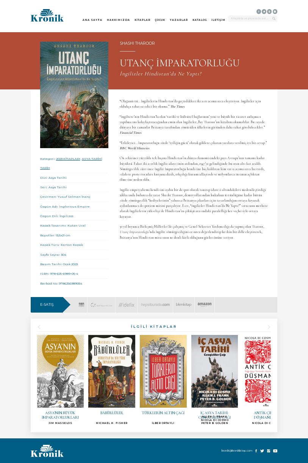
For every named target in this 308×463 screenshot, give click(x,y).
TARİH (45, 168)
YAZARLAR (179, 20)
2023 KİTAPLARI (68, 159)
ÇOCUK (160, 20)
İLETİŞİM (218, 20)
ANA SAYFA (92, 20)
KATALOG (199, 20)
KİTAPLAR (142, 20)
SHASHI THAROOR (137, 43)
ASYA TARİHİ (92, 159)
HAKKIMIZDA (118, 20)
